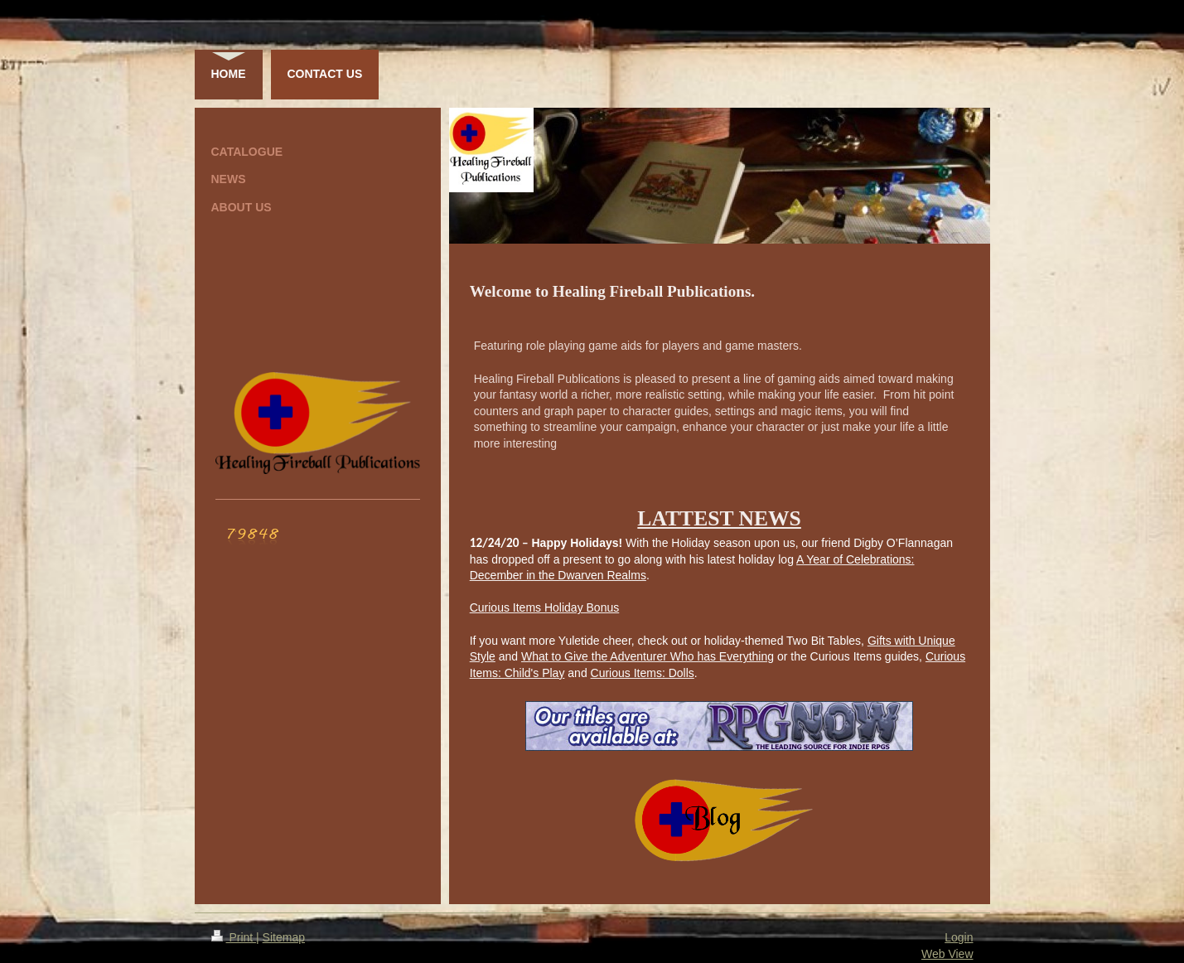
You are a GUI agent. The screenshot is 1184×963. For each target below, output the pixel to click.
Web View (947, 954)
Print (234, 937)
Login (959, 937)
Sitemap (284, 937)
